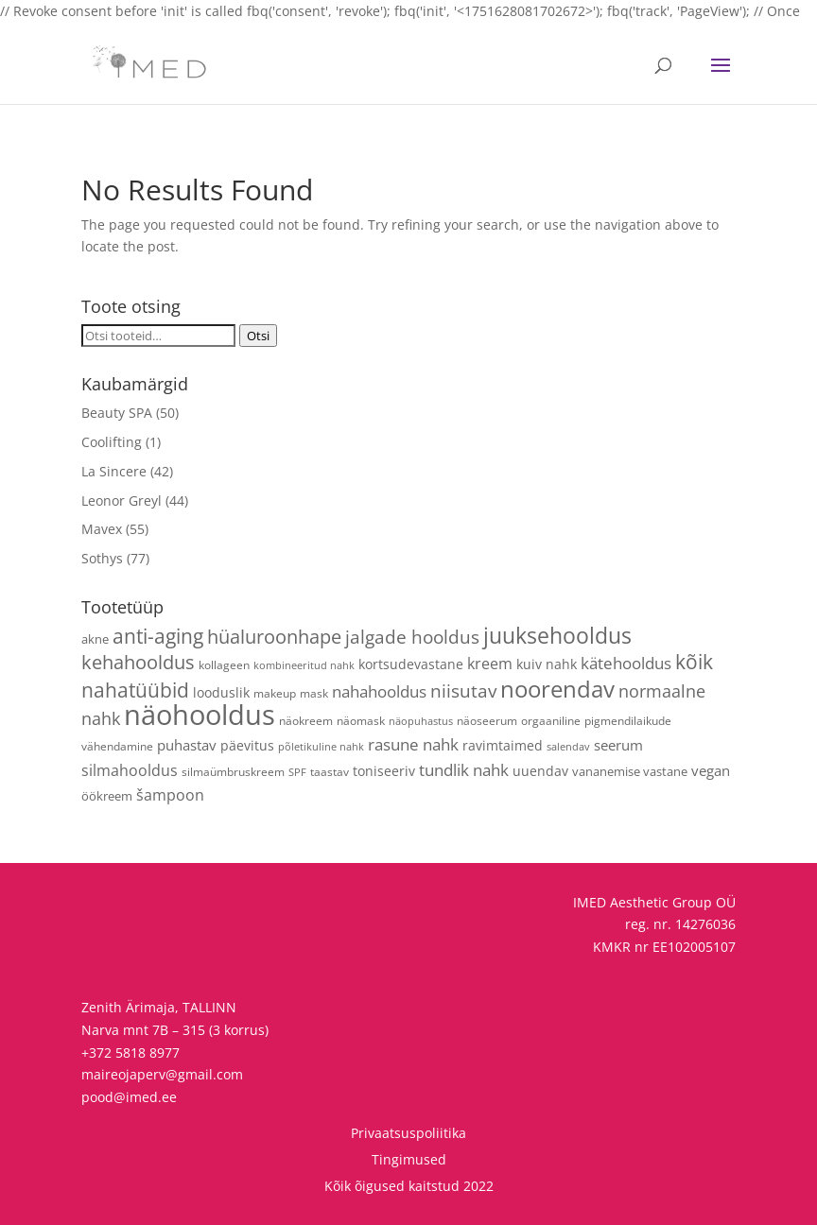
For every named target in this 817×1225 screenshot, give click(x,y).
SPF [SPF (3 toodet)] (297, 772)
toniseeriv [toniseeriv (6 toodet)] (384, 771)
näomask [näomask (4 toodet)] (361, 720)
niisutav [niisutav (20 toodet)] (463, 690)
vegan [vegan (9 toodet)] (710, 771)
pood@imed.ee (129, 1097)
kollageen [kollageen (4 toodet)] (224, 664)
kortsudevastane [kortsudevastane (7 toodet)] (410, 664)
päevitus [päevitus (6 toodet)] (247, 745)
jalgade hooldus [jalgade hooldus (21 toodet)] (412, 636)
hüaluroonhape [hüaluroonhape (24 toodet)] (274, 636)
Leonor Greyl (121, 500)
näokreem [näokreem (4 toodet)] (306, 720)
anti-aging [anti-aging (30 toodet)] (158, 635)
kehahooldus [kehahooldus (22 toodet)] (138, 662)
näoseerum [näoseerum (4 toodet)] (487, 720)
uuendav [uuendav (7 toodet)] (540, 771)
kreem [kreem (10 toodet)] (490, 663)
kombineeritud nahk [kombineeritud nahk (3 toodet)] (304, 665)
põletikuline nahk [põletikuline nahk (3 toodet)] (321, 746)
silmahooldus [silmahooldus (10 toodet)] (129, 770)
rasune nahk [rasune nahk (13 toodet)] (413, 744)
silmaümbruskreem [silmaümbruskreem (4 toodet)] (233, 771)
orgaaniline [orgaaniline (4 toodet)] (551, 720)
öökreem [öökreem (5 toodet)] (106, 795)
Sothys (102, 558)
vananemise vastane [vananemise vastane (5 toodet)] (629, 771)
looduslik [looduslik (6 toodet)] (221, 692)
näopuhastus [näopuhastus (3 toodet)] (421, 721)
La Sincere (114, 471)
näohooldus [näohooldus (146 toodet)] (199, 714)
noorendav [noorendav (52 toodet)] (557, 688)
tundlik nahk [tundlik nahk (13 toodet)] (464, 770)
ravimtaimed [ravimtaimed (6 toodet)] (502, 745)
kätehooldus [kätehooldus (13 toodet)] (626, 663)
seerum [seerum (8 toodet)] (618, 744)
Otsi (258, 335)
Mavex (101, 529)
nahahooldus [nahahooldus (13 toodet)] (379, 691)
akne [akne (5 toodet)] (95, 638)
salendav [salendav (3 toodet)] (568, 746)
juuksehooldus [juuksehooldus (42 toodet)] (557, 635)
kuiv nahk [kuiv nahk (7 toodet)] (546, 664)
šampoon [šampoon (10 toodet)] (170, 795)
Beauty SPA (116, 413)
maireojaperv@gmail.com (162, 1074)
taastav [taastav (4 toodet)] (329, 771)
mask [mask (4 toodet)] (314, 692)
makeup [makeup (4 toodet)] (274, 692)
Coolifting (111, 442)
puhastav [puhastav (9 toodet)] (187, 745)
